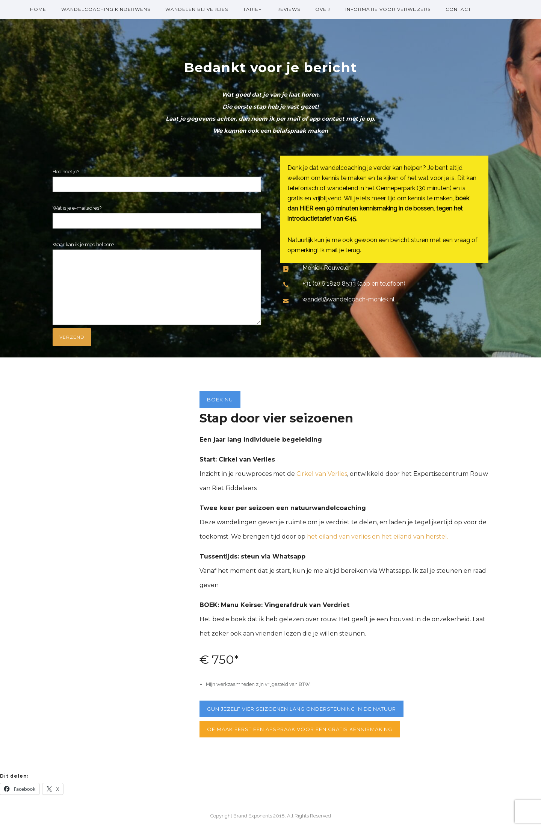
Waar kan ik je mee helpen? (157, 285)
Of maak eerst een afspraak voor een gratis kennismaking (299, 729)
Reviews (288, 9)
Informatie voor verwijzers (388, 9)
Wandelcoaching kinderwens (105, 9)
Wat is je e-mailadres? (157, 217)
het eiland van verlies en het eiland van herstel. (376, 536)
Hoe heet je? (157, 180)
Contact (458, 9)
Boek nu (220, 400)
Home (38, 9)
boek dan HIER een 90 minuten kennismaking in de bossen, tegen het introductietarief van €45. (378, 208)
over (322, 9)
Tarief (252, 9)
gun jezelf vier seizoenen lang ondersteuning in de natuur (301, 709)
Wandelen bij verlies (196, 9)
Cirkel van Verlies (321, 473)
